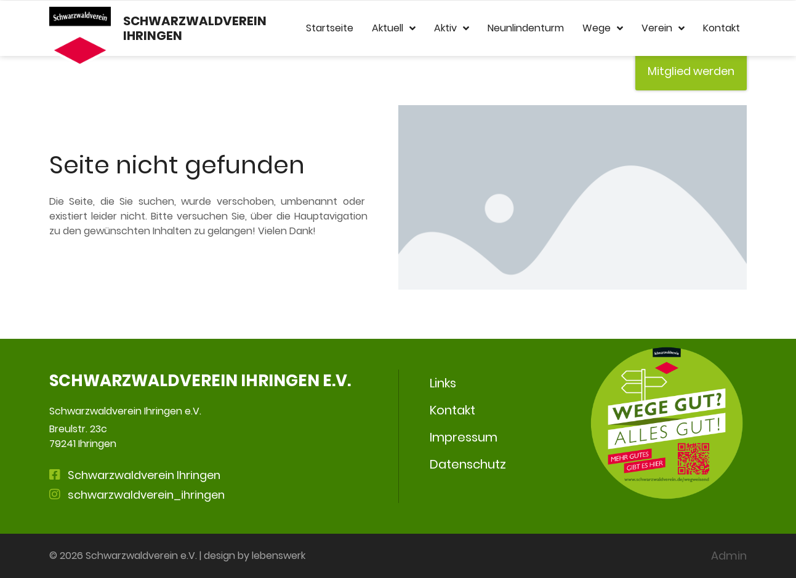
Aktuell (394, 28)
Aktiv (451, 28)
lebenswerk (278, 555)
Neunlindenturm (526, 28)
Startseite (329, 28)
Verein (663, 28)
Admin (729, 555)
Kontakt (721, 28)
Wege (602, 28)
